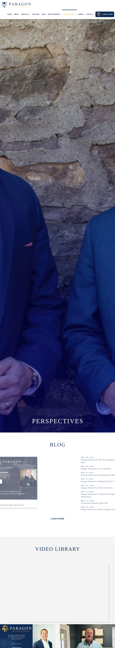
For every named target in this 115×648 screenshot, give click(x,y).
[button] (57, 519)
